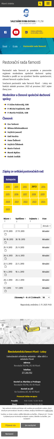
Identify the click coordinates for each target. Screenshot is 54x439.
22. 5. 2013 (8, 265)
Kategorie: (11, 179)
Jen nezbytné (30, 425)
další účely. (49, 410)
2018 (34, 194)
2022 (25, 201)
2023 (34, 201)
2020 (8, 201)
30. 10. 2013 (8, 240)
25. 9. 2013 (8, 248)
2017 (25, 194)
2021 (17, 201)
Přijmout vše (10, 425)
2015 (8, 194)
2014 (43, 186)
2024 (43, 201)
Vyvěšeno (21, 218)
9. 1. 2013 (7, 289)
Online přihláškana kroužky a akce (37, 32)
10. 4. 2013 (8, 273)
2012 (25, 186)
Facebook (5, 32)
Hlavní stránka (8, 3)
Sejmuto (34, 218)
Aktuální (45, 231)
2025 (8, 209)
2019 (43, 194)
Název (7, 218)
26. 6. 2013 (8, 257)
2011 (16, 186)
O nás (15, 46)
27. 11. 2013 (8, 232)
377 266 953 (27, 372)
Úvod (5, 46)
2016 (16, 194)
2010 (8, 186)
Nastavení (9, 434)
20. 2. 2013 (8, 281)
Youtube (16, 32)
